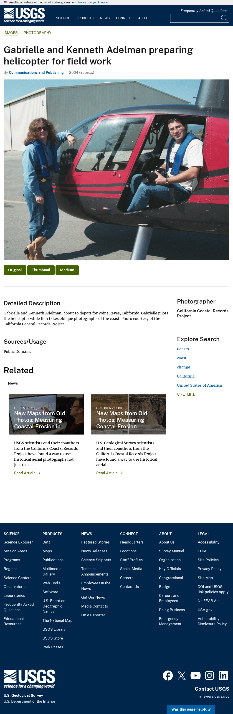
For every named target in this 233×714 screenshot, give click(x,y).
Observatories (15, 587)
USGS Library (54, 629)
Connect (124, 18)
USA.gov (205, 610)
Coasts (183, 349)
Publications (53, 560)
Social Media (131, 569)
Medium (67, 270)
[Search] (224, 18)
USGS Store (53, 638)
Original (15, 270)
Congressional (171, 578)
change (183, 367)
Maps (47, 551)
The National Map (58, 620)
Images (11, 33)
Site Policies (208, 560)
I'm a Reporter (93, 615)
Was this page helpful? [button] (191, 709)
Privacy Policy (210, 569)
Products (85, 18)
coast (182, 358)
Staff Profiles (131, 560)
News (105, 18)
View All (186, 395)
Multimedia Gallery (52, 571)
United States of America (199, 385)
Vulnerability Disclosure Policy (212, 621)
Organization (170, 560)
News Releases (94, 551)
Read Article (24, 473)
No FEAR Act (209, 601)
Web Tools (51, 583)
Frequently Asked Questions (204, 11)
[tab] (13, 383)
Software (50, 592)
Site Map (205, 578)
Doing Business (172, 610)
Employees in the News (95, 586)
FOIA (202, 551)
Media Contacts (94, 606)
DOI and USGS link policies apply (213, 589)
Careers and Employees (169, 598)
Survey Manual (171, 551)
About (143, 18)
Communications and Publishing (36, 72)
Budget (165, 587)
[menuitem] (63, 15)
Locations (128, 551)
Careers (126, 578)
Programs (12, 560)
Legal (204, 534)
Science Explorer (18, 542)
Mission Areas (15, 551)
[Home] (24, 22)
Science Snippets (96, 560)
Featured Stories (95, 542)
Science (63, 18)
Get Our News (93, 597)
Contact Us (129, 587)
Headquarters (132, 542)
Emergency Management (170, 621)
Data (47, 542)
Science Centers (17, 578)
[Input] (199, 18)
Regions (10, 569)
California (186, 376)
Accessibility (209, 542)
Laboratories (14, 595)
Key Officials (170, 569)
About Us (167, 542)
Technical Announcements (95, 571)
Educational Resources (14, 621)
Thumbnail (41, 270)
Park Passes (53, 647)
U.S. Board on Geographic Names (54, 606)
